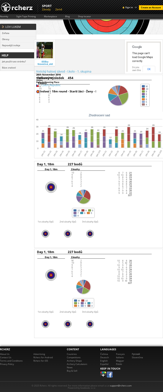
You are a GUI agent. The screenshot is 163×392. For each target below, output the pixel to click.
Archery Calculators (77, 364)
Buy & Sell (72, 370)
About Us (4, 354)
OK (149, 69)
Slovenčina (137, 357)
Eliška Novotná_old (45, 62)
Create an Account (151, 7)
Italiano (120, 357)
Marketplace (50, 16)
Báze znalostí (9, 67)
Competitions (74, 357)
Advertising (39, 354)
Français (120, 354)
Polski (119, 364)
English (104, 360)
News (70, 367)
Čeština (104, 354)
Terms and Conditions (11, 360)
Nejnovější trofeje (11, 45)
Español (104, 364)
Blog (67, 16)
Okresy (5, 39)
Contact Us (5, 357)
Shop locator (84, 16)
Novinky (4, 16)
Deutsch (104, 357)
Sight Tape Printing (26, 16)
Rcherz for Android (43, 357)
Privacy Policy (7, 364)
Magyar (120, 360)
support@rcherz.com (121, 385)
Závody (46, 9)
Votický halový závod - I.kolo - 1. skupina (63, 71)
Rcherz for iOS (40, 360)
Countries (72, 354)
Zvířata (5, 33)
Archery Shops (74, 360)
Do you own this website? (136, 70)
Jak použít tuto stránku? (14, 61)
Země (58, 9)
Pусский (136, 354)
